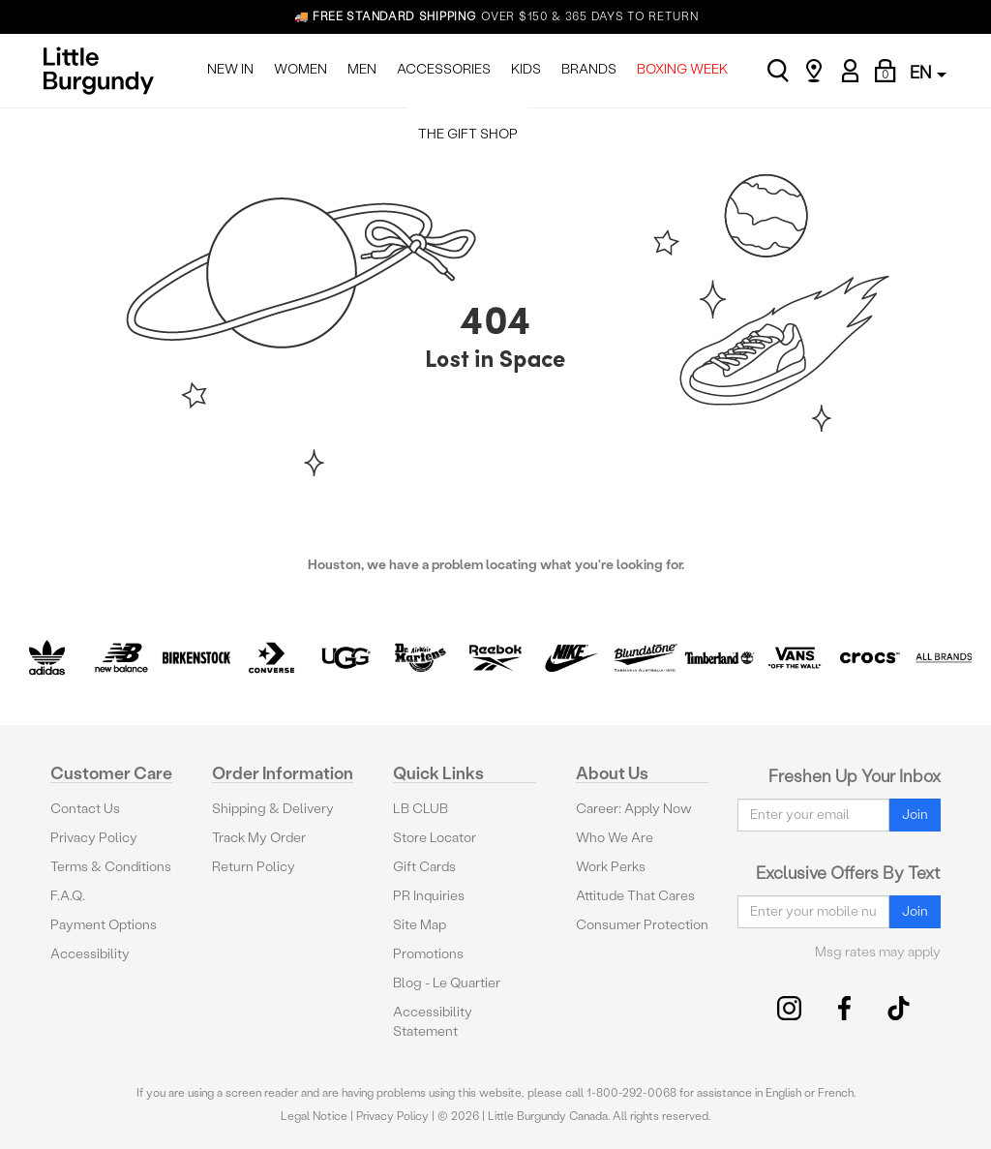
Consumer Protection (642, 925)
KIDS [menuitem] (526, 69)
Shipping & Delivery (273, 809)
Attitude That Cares (635, 896)
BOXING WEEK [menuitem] (682, 69)
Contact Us (85, 809)
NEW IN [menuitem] (230, 69)
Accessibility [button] (90, 954)
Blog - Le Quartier (446, 983)
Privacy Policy (93, 838)
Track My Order (259, 838)
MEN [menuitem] (361, 69)
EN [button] (928, 72)
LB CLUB (420, 809)
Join (915, 814)
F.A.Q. (67, 896)
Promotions (428, 954)
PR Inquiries (429, 896)
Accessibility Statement (432, 1022)
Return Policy (253, 867)
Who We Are (614, 838)
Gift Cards (424, 867)
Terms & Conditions (110, 867)
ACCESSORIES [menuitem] (444, 69)
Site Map (419, 925)
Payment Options (103, 925)
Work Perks (611, 867)
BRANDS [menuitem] (588, 69)
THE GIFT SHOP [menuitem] (468, 134)
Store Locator (434, 838)
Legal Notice (314, 1116)
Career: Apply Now (634, 809)
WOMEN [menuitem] (300, 69)
